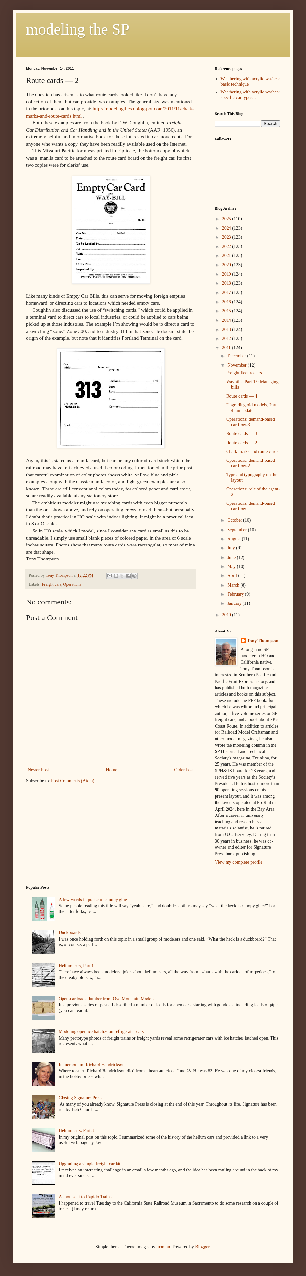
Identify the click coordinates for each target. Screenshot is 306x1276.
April (232, 575)
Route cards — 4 (241, 396)
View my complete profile (239, 862)
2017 (227, 292)
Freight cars (51, 584)
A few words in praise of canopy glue (93, 899)
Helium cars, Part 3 (76, 1130)
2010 (227, 614)
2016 (227, 301)
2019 (227, 274)
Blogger (202, 1246)
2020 (227, 264)
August (234, 538)
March (233, 585)
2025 (227, 218)
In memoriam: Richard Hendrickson (92, 1064)
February (236, 594)
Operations (72, 584)
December (237, 355)
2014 (227, 320)
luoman (163, 1246)
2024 (227, 228)
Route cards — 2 (241, 442)
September (237, 529)
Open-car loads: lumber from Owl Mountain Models (106, 998)
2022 (227, 246)
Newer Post (38, 769)
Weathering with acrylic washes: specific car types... (250, 95)
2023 (227, 237)
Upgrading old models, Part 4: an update (251, 408)
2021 (227, 255)
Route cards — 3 (241, 433)
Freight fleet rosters (244, 372)
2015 (227, 310)
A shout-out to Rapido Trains (85, 1196)
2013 (227, 329)
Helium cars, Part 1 (76, 965)
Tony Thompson (263, 640)
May (232, 566)
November (237, 365)
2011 (227, 347)
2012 (227, 338)
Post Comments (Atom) (72, 780)
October (235, 520)
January (235, 603)
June (232, 557)
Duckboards (70, 932)
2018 (227, 283)
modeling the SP (77, 29)
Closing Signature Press (80, 1097)
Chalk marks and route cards (252, 451)
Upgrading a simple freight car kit (89, 1163)
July (231, 548)
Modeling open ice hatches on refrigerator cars (101, 1031)
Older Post (184, 769)
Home (111, 769)
